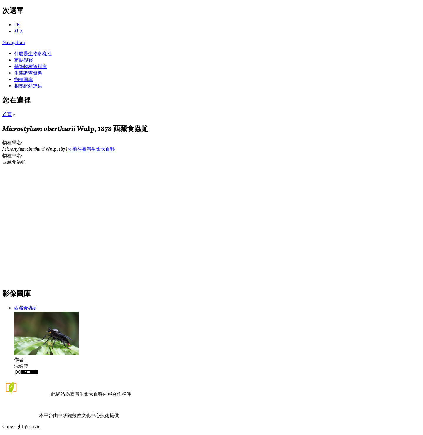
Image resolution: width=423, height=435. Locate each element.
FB (17, 25)
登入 (19, 31)
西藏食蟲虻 (26, 308)
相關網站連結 (28, 86)
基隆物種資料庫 (30, 67)
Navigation (13, 43)
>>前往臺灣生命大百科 (91, 149)
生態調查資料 (28, 73)
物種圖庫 (23, 80)
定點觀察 (23, 60)
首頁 (7, 115)
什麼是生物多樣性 (33, 54)
